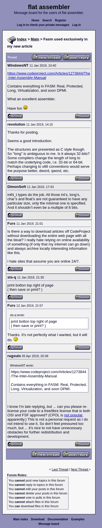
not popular (73, 415)
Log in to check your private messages (43, 24)
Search (47, 20)
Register (60, 20)
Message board (49, 523)
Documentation (58, 519)
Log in (76, 24)
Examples (77, 519)
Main (35, 39)
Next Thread (80, 469)
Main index (20, 519)
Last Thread (60, 469)
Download (37, 519)
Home (35, 20)
